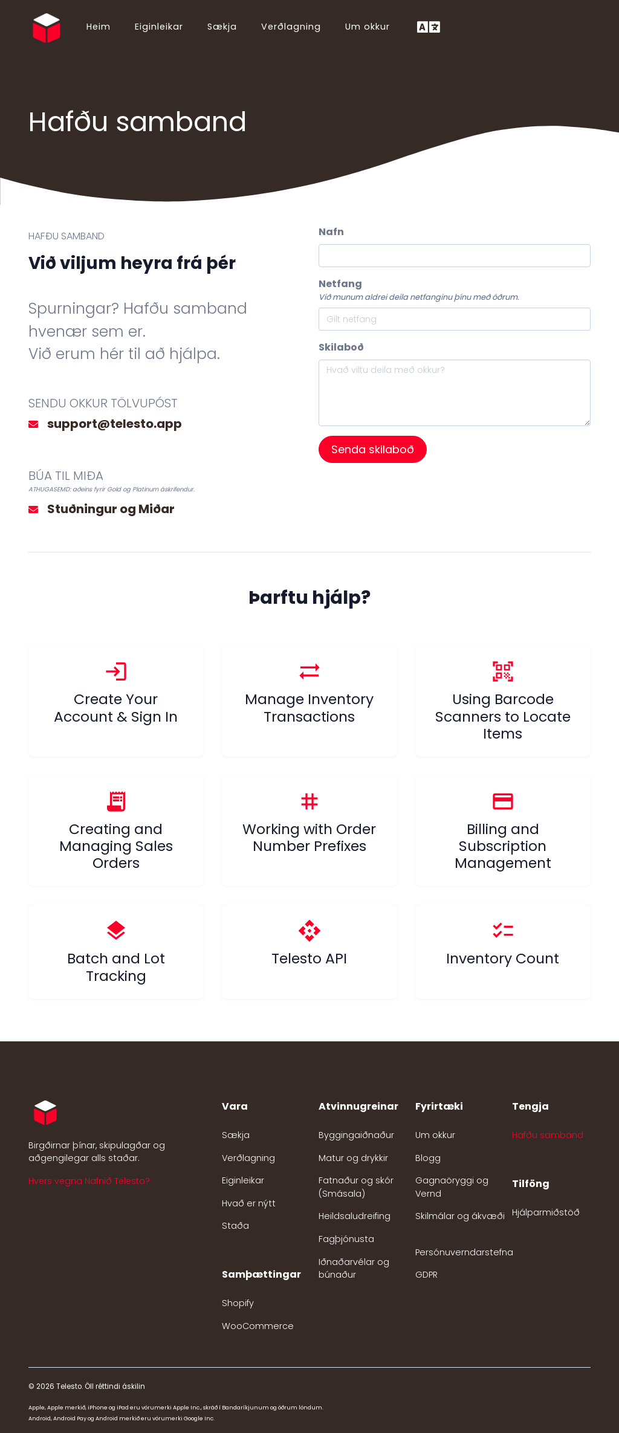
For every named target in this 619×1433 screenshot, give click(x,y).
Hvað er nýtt (249, 1203)
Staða (235, 1226)
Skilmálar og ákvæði (460, 1216)
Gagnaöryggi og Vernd (451, 1187)
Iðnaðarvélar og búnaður (354, 1268)
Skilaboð (341, 347)
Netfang (340, 284)
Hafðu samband (547, 1135)
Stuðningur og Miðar (111, 508)
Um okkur (367, 27)
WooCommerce (258, 1326)
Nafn (331, 232)
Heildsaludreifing (355, 1216)
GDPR (426, 1275)
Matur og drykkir (353, 1158)
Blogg (428, 1158)
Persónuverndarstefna (464, 1252)
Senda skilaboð (372, 449)
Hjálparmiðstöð (546, 1212)
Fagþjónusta (346, 1239)
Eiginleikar (159, 27)
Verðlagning (291, 27)
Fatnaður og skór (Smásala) (356, 1187)
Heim (98, 27)
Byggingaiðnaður (356, 1135)
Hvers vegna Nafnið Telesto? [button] (89, 1181)
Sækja (222, 27)
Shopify (238, 1303)
